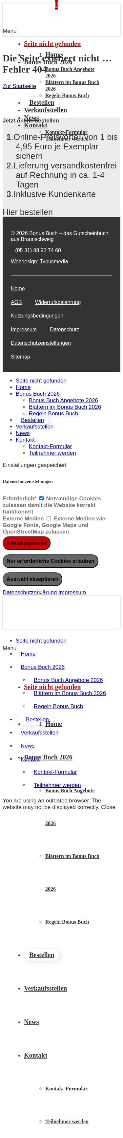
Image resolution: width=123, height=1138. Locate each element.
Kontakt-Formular (50, 446)
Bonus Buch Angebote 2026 (63, 400)
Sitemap (20, 357)
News (23, 433)
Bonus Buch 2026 (38, 394)
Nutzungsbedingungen (37, 315)
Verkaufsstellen (34, 427)
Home (18, 288)
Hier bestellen (28, 212)
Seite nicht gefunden (41, 381)
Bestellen (32, 420)
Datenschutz (64, 329)
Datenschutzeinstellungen (41, 343)
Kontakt (25, 440)
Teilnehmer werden (52, 453)
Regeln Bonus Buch (53, 413)
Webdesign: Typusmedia (39, 261)
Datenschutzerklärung (30, 592)
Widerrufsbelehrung (58, 302)
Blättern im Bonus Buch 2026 (65, 407)
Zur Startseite (19, 86)
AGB (16, 302)
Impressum (24, 329)
